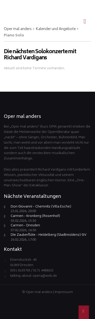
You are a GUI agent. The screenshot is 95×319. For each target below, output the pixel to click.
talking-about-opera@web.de (33, 276)
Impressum (64, 292)
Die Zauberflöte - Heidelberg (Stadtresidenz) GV (48, 235)
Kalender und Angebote (56, 29)
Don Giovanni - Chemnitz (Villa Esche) (41, 207)
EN (83, 4)
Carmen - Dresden (25, 226)
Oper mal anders (18, 29)
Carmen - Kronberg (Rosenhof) (35, 216)
